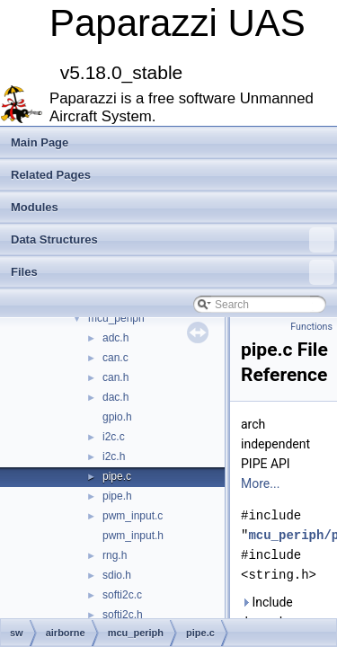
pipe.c (116, 476)
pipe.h (117, 496)
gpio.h (117, 417)
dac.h (115, 397)
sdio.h (116, 575)
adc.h (115, 338)
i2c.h (113, 456)
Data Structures (172, 240)
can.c (115, 357)
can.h (115, 377)
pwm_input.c (132, 516)
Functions (311, 326)
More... (260, 483)
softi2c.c (122, 595)
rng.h (114, 555)
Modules (34, 207)
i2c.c (113, 436)
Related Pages (51, 175)
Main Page (39, 142)
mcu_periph (116, 318)
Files (172, 272)
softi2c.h (122, 614)
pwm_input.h (133, 535)
